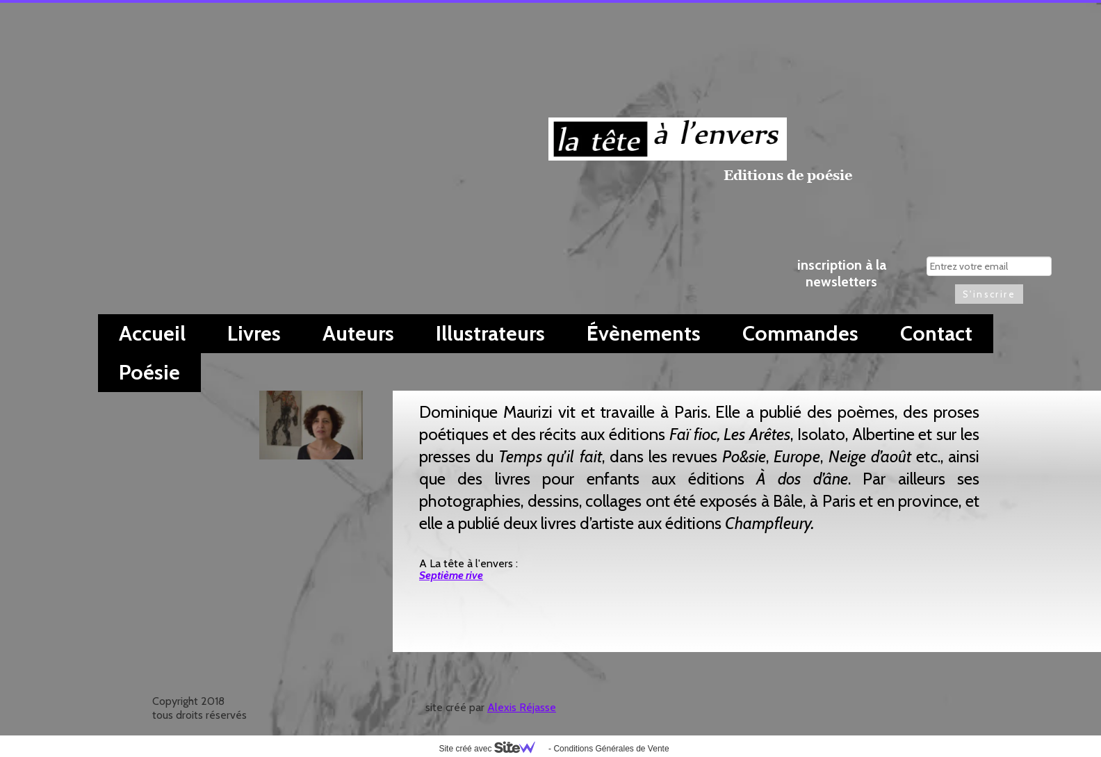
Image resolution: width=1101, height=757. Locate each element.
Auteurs (358, 333)
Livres (254, 333)
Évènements (644, 333)
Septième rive (451, 575)
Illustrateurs (490, 333)
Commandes (800, 333)
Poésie (149, 372)
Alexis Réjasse (521, 707)
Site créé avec (492, 749)
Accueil (152, 333)
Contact (936, 333)
